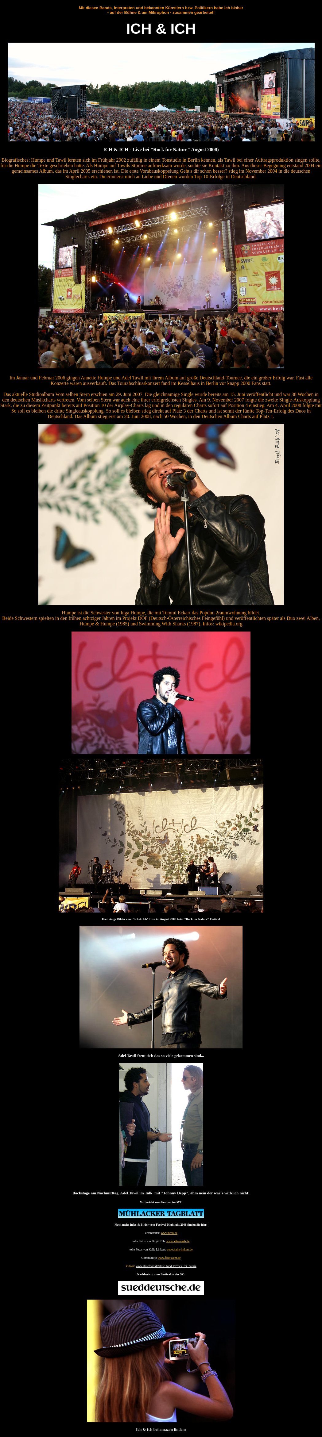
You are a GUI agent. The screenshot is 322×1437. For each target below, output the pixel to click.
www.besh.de (169, 1233)
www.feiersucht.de (169, 1257)
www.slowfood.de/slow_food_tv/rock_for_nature (166, 1266)
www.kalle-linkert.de (179, 1249)
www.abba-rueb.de (177, 1241)
